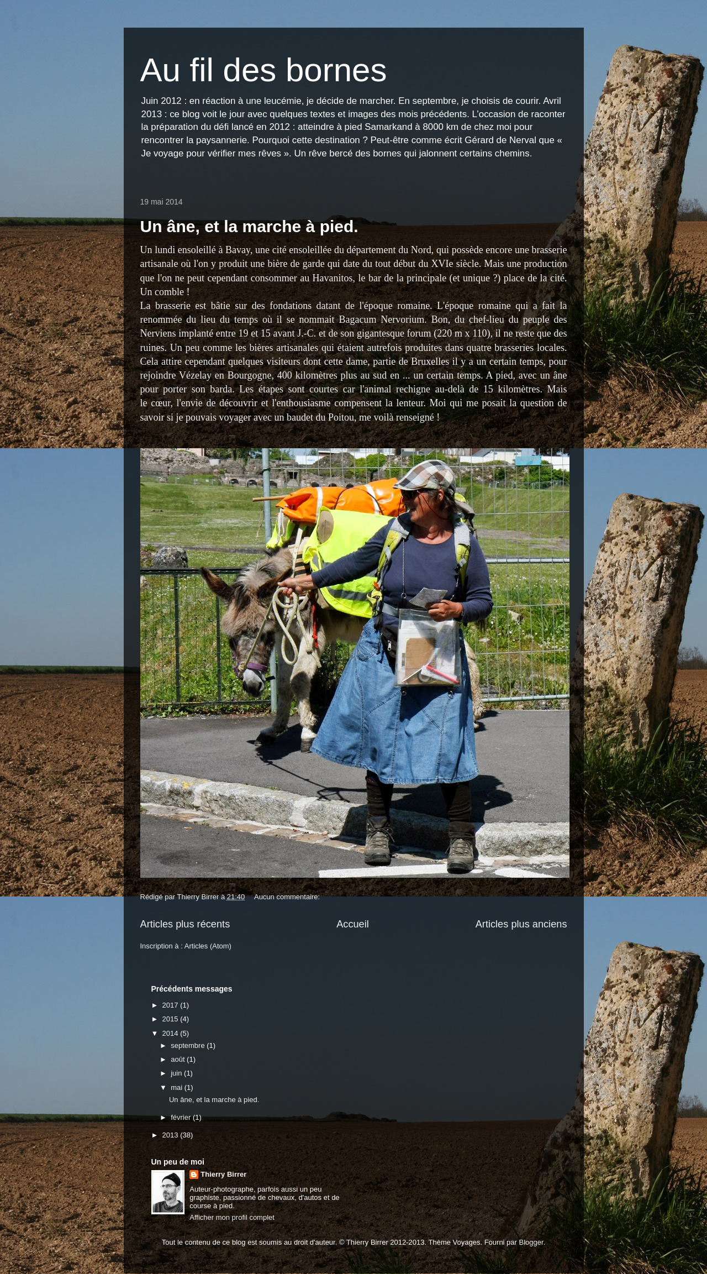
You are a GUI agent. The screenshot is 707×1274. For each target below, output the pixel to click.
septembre (189, 1045)
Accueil (352, 924)
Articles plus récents (185, 924)
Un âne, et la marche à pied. (249, 226)
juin (177, 1073)
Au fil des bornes (263, 69)
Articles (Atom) (207, 946)
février (182, 1117)
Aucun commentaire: (288, 897)
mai (177, 1087)
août (179, 1059)
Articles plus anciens (521, 924)
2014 (171, 1033)
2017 (171, 1005)
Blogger (531, 1242)
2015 (171, 1019)
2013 (171, 1135)
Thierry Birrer (223, 1174)
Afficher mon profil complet (232, 1217)
